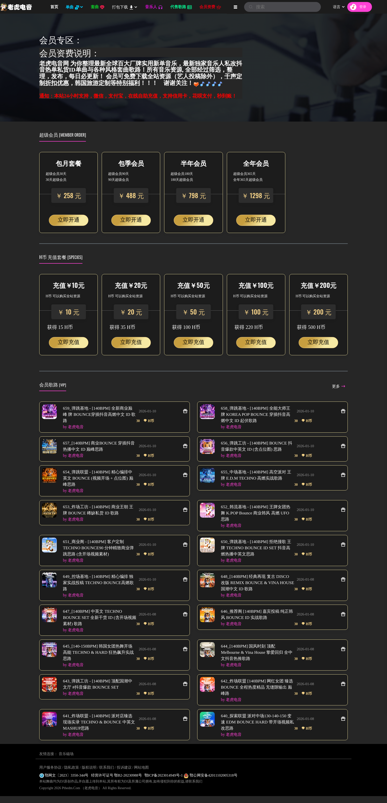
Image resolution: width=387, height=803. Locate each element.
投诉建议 (124, 774)
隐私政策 (71, 774)
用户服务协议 (50, 774)
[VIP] (62, 384)
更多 (338, 386)
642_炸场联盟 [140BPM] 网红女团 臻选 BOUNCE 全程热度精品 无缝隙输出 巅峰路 (256, 693)
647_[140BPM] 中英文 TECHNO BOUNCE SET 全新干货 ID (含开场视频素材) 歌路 (99, 622)
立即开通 (68, 220)
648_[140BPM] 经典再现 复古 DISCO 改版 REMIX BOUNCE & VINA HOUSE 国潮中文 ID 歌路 (256, 586)
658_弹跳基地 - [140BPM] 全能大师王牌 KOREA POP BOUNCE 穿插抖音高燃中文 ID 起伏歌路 (257, 415)
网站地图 (141, 774)
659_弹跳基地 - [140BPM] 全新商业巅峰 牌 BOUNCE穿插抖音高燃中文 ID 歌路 (99, 415)
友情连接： (48, 761)
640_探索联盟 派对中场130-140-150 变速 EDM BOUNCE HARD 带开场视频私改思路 (257, 729)
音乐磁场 (66, 761)
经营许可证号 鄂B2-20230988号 (116, 782)
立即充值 (68, 342)
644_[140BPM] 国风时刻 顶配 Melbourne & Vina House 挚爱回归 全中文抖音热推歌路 (256, 657)
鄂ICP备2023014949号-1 (164, 782)
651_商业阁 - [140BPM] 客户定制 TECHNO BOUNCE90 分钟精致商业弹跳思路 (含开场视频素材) (98, 551)
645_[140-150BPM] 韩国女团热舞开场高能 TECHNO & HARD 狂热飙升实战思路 (99, 657)
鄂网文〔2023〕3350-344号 (64, 782)
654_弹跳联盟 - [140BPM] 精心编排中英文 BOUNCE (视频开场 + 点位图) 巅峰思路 (99, 479)
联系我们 (106, 774)
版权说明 (89, 774)
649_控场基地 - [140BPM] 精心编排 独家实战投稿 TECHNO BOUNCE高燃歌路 (98, 586)
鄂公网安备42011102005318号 (210, 782)
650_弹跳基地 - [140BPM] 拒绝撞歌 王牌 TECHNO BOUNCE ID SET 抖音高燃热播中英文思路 (257, 551)
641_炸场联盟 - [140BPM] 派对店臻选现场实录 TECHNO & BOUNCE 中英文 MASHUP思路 (99, 729)
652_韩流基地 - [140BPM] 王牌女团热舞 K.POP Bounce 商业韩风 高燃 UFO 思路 (257, 515)
